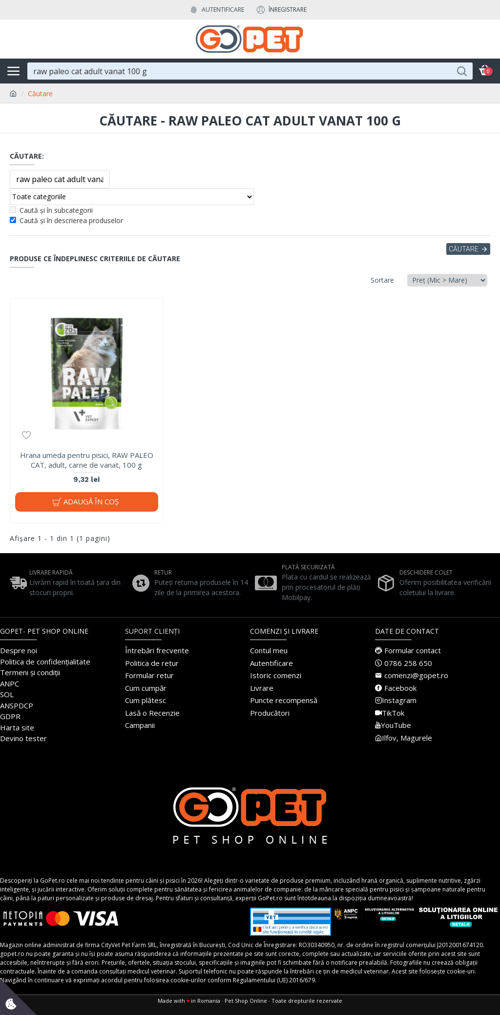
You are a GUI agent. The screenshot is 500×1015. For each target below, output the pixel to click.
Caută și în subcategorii (51, 210)
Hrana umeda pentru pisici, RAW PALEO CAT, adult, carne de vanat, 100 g (86, 460)
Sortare (382, 280)
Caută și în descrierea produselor (66, 220)
